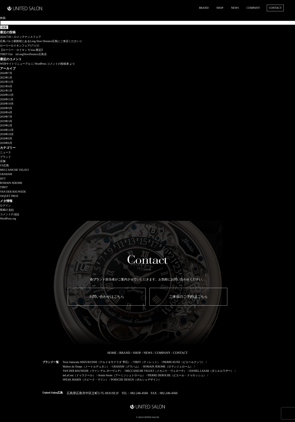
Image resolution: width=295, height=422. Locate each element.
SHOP (219, 7)
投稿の (7, 209)
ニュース (5, 152)
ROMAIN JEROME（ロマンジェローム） (168, 366)
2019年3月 (6, 121)
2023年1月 (6, 77)
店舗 (2, 161)
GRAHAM (6, 174)
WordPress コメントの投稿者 (52, 63)
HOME (112, 352)
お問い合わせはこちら (106, 297)
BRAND (204, 7)
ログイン (5, 205)
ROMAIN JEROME (11, 182)
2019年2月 (6, 125)
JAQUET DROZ (9, 196)
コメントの (9, 214)
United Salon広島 (52, 392)
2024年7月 (6, 73)
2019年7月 (6, 116)
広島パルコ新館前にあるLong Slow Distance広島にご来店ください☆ (41, 41)
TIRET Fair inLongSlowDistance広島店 (23, 54)
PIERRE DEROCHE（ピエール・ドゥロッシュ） (177, 375)
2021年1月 (6, 90)
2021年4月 (6, 86)
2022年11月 (6, 81)
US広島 (4, 165)
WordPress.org (8, 218)
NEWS (235, 7)
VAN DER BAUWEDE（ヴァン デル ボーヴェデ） (93, 370)
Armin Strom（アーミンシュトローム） (121, 375)
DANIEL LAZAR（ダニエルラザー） (211, 370)
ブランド (5, 156)
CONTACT (275, 7)
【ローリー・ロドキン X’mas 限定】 (22, 49)
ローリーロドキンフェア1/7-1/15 (19, 45)
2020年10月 (7, 103)
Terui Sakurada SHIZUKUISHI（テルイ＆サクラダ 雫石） (97, 362)
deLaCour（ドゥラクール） (79, 375)
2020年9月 (6, 108)
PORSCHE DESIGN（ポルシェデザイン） (136, 379)
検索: (3, 18)
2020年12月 (7, 94)
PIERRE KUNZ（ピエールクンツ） (183, 362)
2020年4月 (6, 112)
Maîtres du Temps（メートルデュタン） (86, 366)
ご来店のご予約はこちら (188, 297)
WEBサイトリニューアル (15, 63)
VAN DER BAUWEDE (13, 191)
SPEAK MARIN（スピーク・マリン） (85, 379)
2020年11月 (6, 99)
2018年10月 (7, 134)
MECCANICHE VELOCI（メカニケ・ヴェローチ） (156, 370)
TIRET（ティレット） (146, 362)
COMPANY (253, 7)
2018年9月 (6, 138)
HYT (3, 178)
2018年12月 (7, 130)
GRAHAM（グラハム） (126, 366)
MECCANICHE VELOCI (14, 169)
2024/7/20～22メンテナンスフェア (20, 36)
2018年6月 (6, 143)
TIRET (4, 187)
